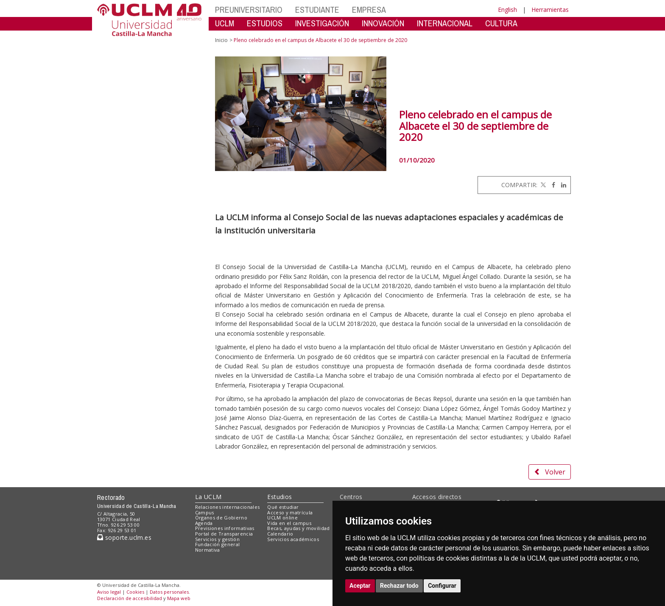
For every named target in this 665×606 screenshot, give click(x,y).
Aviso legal (109, 592)
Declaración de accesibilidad (129, 598)
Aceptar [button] (360, 585)
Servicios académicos (293, 539)
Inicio (221, 40)
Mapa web (178, 598)
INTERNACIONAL (444, 23)
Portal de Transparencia (224, 533)
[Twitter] (542, 185)
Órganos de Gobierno (221, 517)
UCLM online (282, 517)
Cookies (135, 592)
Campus (204, 512)
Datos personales (169, 592)
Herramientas (550, 10)
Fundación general (217, 544)
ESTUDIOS (264, 23)
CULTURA (501, 23)
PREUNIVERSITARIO (248, 9)
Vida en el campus (289, 523)
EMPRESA (369, 9)
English (507, 10)
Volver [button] (549, 472)
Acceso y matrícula (290, 512)
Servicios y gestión (217, 539)
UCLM (224, 23)
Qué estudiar (283, 507)
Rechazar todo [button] (399, 585)
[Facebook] (551, 185)
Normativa (207, 550)
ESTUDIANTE (317, 9)
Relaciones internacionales (227, 507)
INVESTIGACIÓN (322, 23)
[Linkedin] (561, 185)
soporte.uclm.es (124, 537)
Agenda (204, 523)
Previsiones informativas (224, 528)
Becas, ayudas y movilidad (298, 528)
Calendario (280, 533)
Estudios (279, 497)
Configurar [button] (442, 585)
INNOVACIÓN (383, 23)
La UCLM (208, 497)
